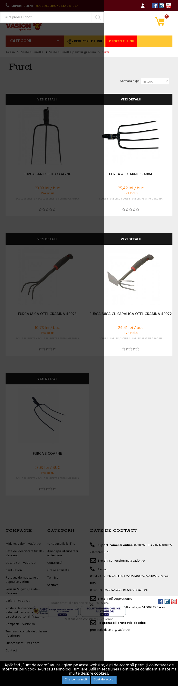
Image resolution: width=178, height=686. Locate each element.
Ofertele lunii (121, 41)
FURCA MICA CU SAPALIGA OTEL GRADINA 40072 (131, 314)
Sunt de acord (104, 679)
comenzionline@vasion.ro (127, 561)
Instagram (161, 5)
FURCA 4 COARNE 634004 (130, 174)
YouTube (168, 5)
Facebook (155, 5)
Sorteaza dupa (130, 81)
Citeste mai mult (76, 679)
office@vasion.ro (120, 599)
